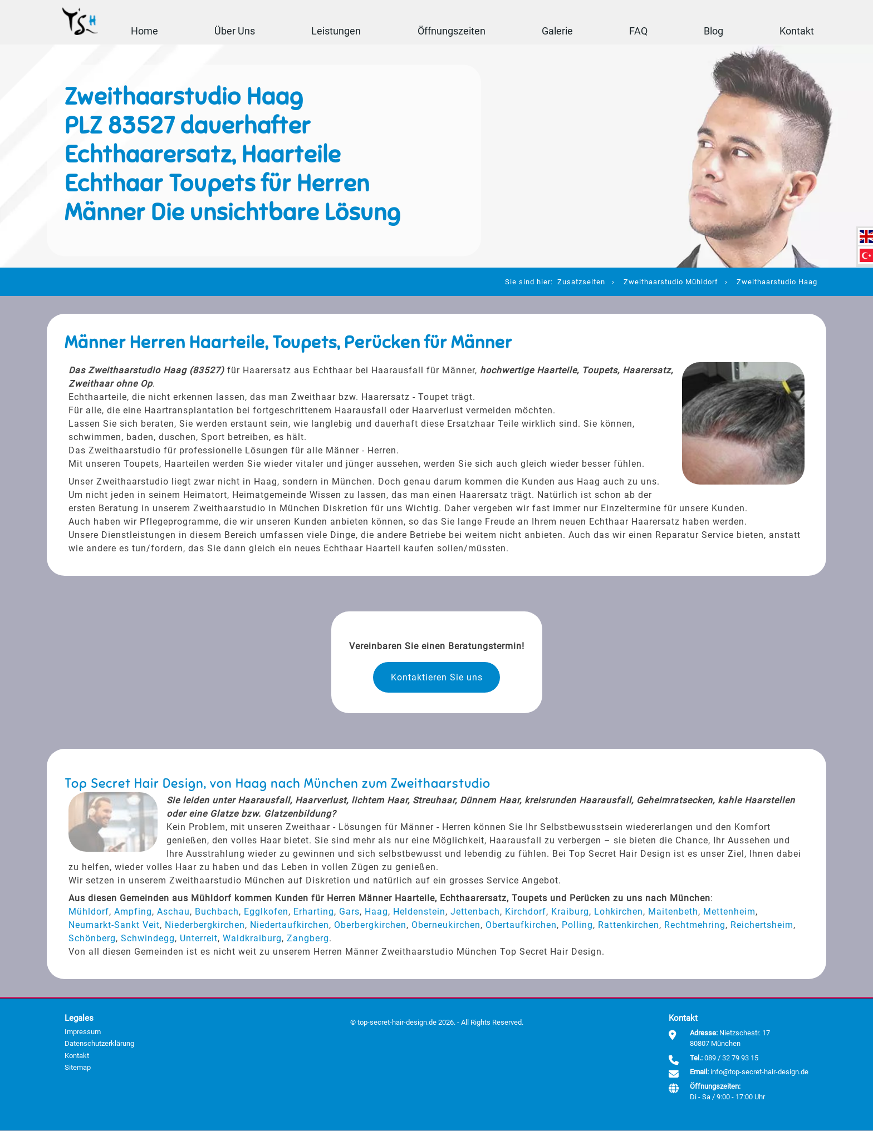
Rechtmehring (694, 925)
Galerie (556, 30)
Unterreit (199, 939)
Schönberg (92, 939)
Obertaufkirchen (521, 925)
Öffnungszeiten (451, 30)
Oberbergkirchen (370, 925)
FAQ (638, 30)
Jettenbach (475, 912)
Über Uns (234, 30)
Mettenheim (729, 912)
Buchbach (217, 912)
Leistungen (336, 30)
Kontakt (796, 30)
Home (144, 30)
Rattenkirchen (628, 925)
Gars (349, 912)
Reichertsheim (761, 925)
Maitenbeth (673, 912)
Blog (713, 30)
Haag (376, 912)
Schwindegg (148, 939)
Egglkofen (266, 912)
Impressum (83, 1032)
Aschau (173, 912)
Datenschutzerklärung (99, 1044)
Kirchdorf (525, 912)
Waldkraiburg (252, 939)
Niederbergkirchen (205, 925)
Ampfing (133, 912)
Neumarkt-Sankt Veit (114, 925)
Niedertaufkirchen (289, 925)
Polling (577, 925)
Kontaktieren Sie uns (437, 677)
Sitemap (78, 1068)
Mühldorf (88, 912)
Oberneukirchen (445, 925)
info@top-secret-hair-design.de (759, 1072)
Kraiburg (570, 912)
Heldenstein (419, 912)
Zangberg (308, 939)
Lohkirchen (618, 912)
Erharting (313, 912)
